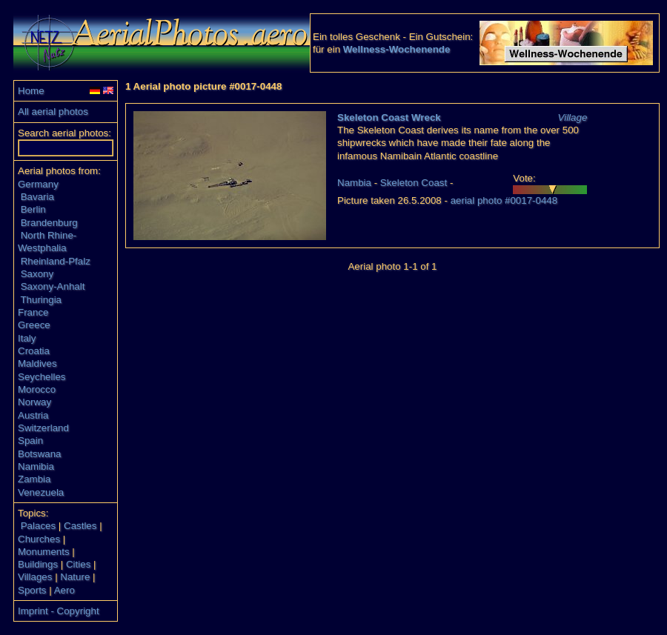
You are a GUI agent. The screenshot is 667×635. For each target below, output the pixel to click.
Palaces (38, 525)
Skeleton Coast (413, 182)
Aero (64, 590)
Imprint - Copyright (58, 610)
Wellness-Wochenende (397, 49)
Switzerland (43, 427)
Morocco (37, 389)
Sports (32, 590)
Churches (39, 539)
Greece (34, 324)
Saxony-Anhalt (53, 286)
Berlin (33, 209)
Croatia (34, 350)
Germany (38, 184)
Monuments (44, 551)
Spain (30, 440)
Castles (80, 525)
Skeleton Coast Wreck (389, 117)
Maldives (37, 363)
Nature (75, 576)
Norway (34, 402)
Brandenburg (49, 222)
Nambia (354, 182)
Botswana (40, 453)
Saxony (37, 273)
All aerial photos (53, 111)
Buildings (38, 564)
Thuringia (41, 299)
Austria (33, 415)
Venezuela (41, 492)
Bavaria (37, 196)
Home (31, 90)
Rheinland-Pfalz (55, 261)
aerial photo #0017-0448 (504, 200)
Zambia (34, 479)
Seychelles (41, 376)
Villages (35, 576)
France (33, 312)
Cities (78, 564)
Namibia (36, 466)
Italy (27, 338)
